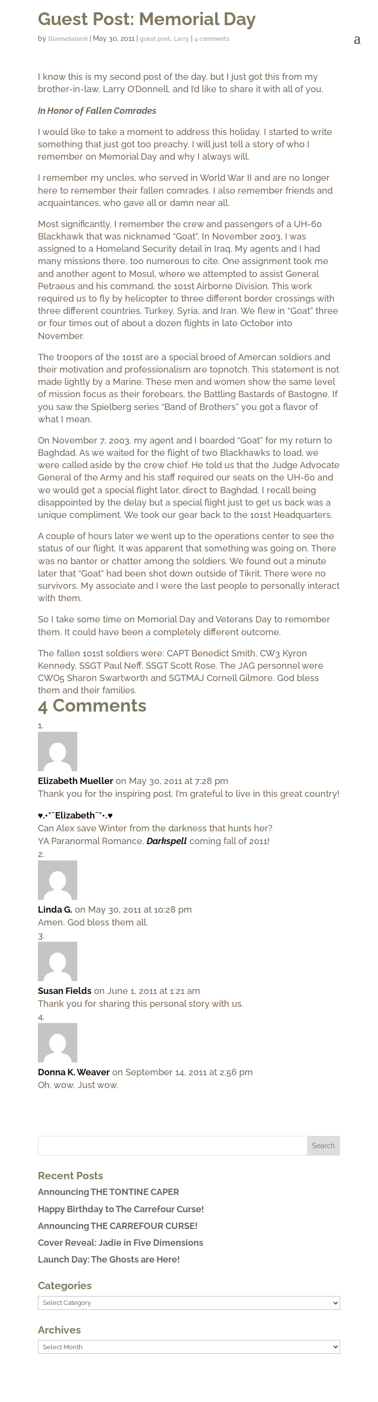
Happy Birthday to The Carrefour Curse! (121, 1209)
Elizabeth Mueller (75, 781)
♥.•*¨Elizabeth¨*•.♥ (75, 815)
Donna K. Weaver (74, 1072)
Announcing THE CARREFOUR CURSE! (118, 1226)
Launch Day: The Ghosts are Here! (109, 1259)
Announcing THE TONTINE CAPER (108, 1192)
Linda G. (55, 909)
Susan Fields (65, 991)
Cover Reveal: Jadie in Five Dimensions (120, 1242)
